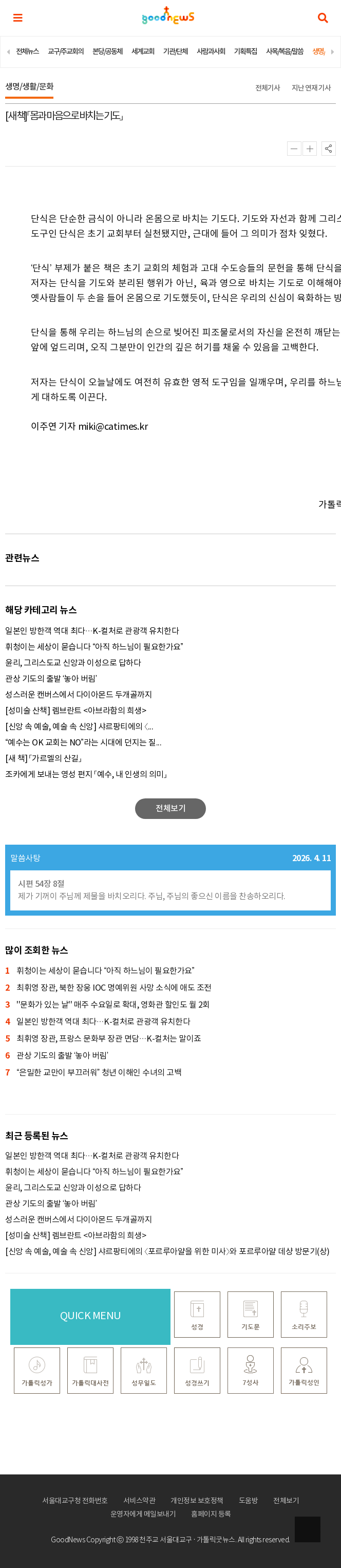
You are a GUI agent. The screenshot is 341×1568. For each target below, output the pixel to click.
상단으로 (307, 1529)
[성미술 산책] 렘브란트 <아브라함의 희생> (75, 711)
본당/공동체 (107, 51)
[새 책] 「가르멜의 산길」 (43, 758)
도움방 (248, 1501)
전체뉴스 (27, 51)
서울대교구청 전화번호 (75, 1501)
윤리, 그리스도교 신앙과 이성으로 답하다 (73, 663)
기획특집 (245, 51)
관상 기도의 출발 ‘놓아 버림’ (51, 679)
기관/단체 (175, 51)
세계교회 (142, 51)
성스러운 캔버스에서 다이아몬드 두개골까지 (78, 695)
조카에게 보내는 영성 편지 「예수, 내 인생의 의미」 (85, 774)
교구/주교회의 (65, 51)
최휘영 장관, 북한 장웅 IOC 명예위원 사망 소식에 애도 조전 (108, 988)
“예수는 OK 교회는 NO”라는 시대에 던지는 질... (83, 742)
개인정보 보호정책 (196, 1501)
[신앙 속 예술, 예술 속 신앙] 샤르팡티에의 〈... (79, 727)
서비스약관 (139, 1501)
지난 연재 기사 (311, 88)
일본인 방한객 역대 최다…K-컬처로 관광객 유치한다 (92, 631)
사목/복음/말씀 (284, 51)
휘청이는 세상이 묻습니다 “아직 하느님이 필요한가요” (94, 647)
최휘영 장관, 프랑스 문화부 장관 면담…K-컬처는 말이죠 (103, 1039)
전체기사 (267, 88)
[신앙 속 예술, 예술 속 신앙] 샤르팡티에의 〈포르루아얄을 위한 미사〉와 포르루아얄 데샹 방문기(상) (167, 1251)
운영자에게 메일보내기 (143, 1514)
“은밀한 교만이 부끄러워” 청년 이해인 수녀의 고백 (93, 1073)
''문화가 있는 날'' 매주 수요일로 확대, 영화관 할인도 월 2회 (107, 1005)
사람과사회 (211, 51)
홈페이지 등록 (211, 1514)
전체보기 (286, 1501)
